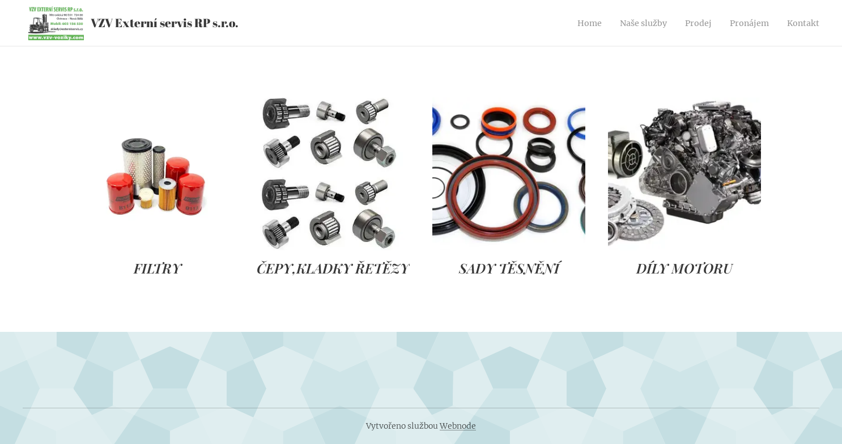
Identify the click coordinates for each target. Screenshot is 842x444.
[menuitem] (573, 23)
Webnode (458, 426)
